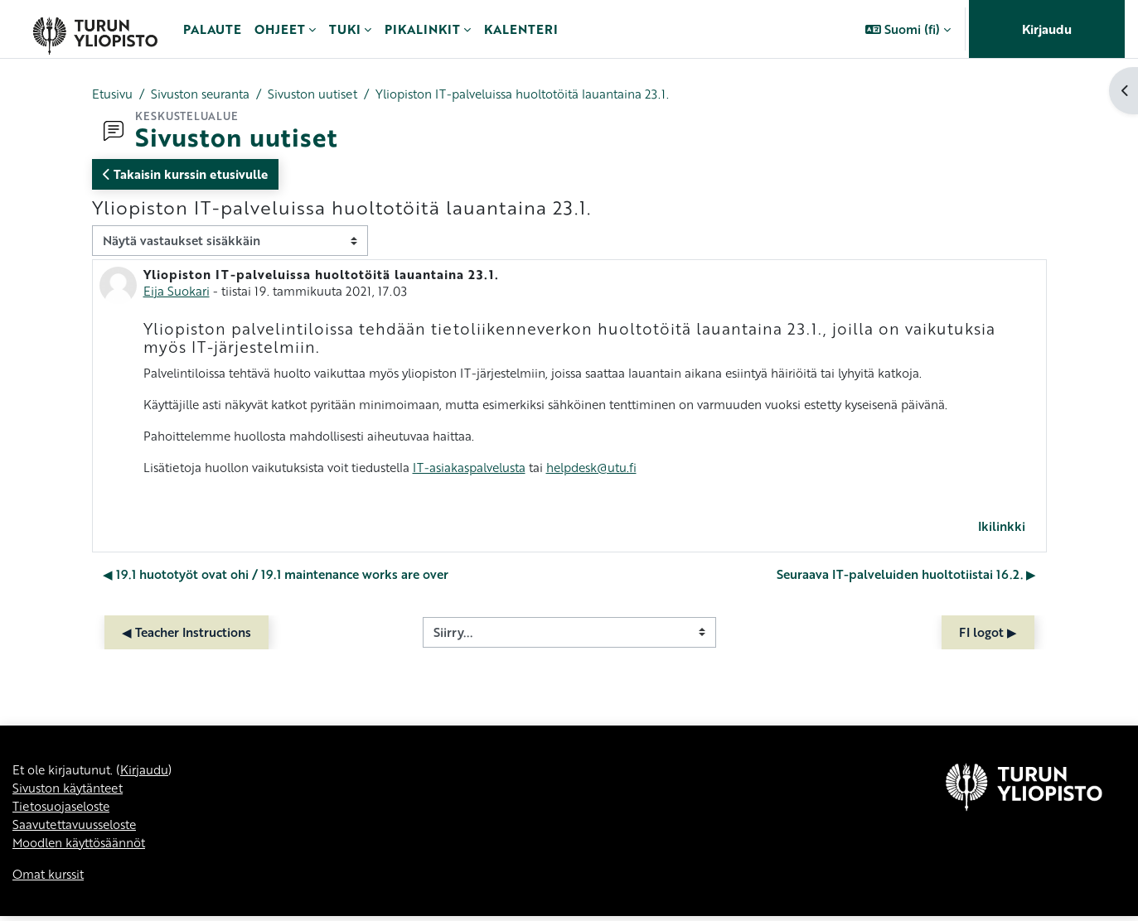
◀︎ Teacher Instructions (186, 634)
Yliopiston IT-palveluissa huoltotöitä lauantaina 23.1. (543, 93)
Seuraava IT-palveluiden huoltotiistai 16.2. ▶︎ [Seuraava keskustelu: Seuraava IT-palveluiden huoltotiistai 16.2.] (906, 576)
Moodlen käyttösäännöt (82, 846)
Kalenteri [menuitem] (521, 29)
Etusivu (113, 93)
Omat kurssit (50, 879)
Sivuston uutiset (323, 93)
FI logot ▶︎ (988, 634)
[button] (908, 29)
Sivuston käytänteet (70, 791)
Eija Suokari (177, 291)
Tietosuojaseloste (64, 809)
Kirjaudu (1047, 29)
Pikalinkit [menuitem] (422, 29)
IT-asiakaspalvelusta (487, 469)
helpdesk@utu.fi (617, 469)
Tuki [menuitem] (345, 29)
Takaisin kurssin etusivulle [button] (185, 175)
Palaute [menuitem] (212, 29)
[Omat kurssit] (95, 29)
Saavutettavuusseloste (78, 828)
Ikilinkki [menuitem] (1001, 528)
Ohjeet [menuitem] (279, 29)
